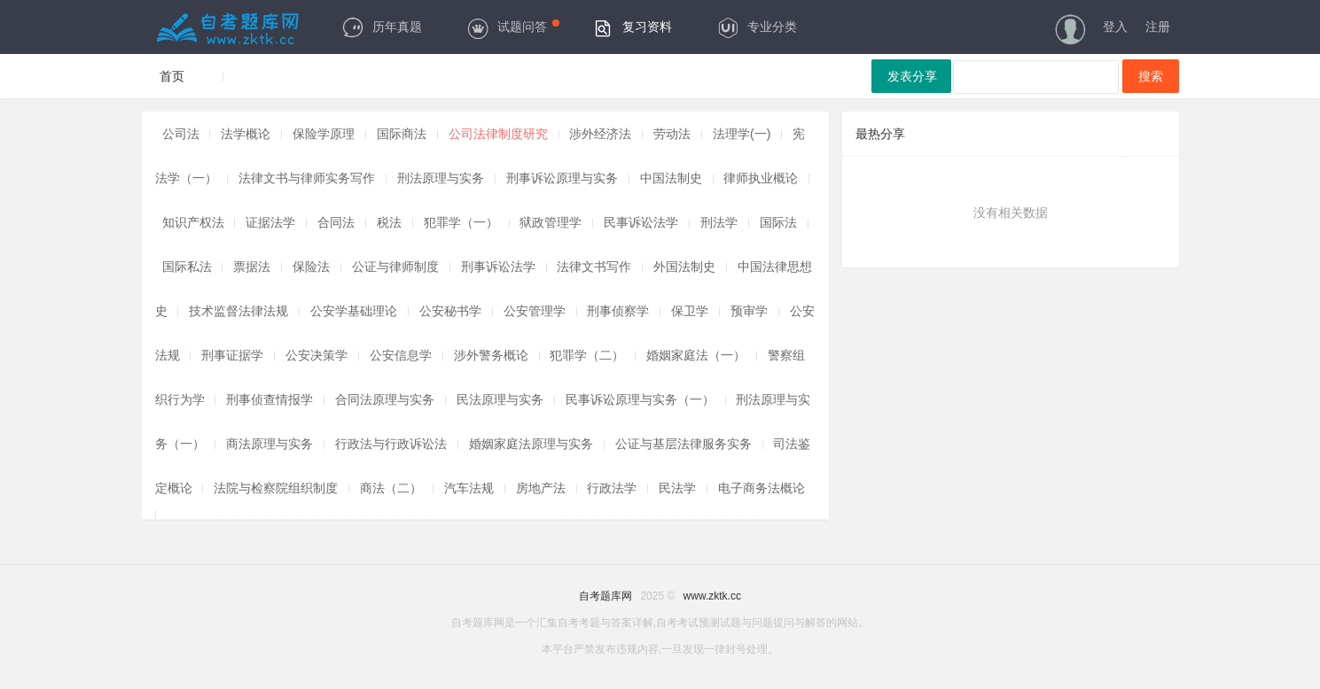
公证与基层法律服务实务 (683, 444)
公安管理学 (535, 311)
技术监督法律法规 (238, 311)
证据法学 (270, 222)
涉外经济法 (600, 134)
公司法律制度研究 (498, 134)
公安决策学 (316, 355)
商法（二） (391, 488)
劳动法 (672, 134)
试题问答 (512, 26)
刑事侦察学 (618, 311)
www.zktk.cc (712, 596)
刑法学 (719, 222)
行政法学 (612, 488)
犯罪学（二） (587, 355)
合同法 (336, 222)
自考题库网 (605, 596)
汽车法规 (469, 488)
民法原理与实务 (500, 399)
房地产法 (541, 488)
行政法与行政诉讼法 (391, 444)
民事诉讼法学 (641, 222)
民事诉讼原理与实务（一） (640, 399)
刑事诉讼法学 (498, 266)
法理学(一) (741, 134)
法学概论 (245, 134)
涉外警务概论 (491, 355)
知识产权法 (193, 222)
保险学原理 (324, 134)
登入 (1115, 26)
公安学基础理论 (353, 311)
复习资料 (631, 26)
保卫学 (689, 311)
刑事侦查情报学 (269, 399)
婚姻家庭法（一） (696, 355)
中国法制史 (671, 178)
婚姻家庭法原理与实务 (531, 444)
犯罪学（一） (461, 222)
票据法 (251, 266)
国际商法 (401, 134)
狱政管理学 (552, 222)
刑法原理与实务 (440, 178)
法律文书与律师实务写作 (306, 178)
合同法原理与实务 (384, 399)
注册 (1157, 26)
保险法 (311, 266)
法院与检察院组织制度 (276, 488)
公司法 (180, 134)
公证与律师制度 (395, 266)
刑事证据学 (232, 355)
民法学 (677, 488)
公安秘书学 (450, 311)
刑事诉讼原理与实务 (562, 178)
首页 (172, 76)
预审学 (749, 311)
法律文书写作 (594, 266)
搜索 (1150, 76)
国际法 (778, 222)
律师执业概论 (760, 178)
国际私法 (187, 266)
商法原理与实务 (269, 444)
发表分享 (912, 76)
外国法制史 (684, 266)
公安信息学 (401, 355)
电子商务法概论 (761, 488)
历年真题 (381, 26)
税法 (389, 222)
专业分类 (756, 26)
